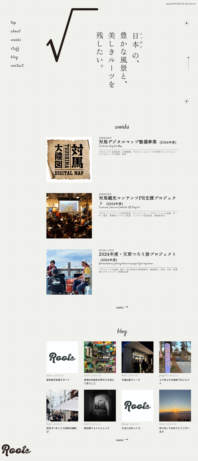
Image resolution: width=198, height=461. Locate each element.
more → (122, 307)
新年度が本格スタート (58, 379)
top (13, 23)
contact (17, 66)
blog (14, 57)
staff (15, 49)
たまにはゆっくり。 (132, 428)
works (16, 40)
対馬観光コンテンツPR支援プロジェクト (137, 200)
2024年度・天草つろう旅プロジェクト (137, 256)
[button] (187, 24)
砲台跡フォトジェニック (97, 428)
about (16, 31)
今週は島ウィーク (131, 379)
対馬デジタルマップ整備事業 (137, 142)
